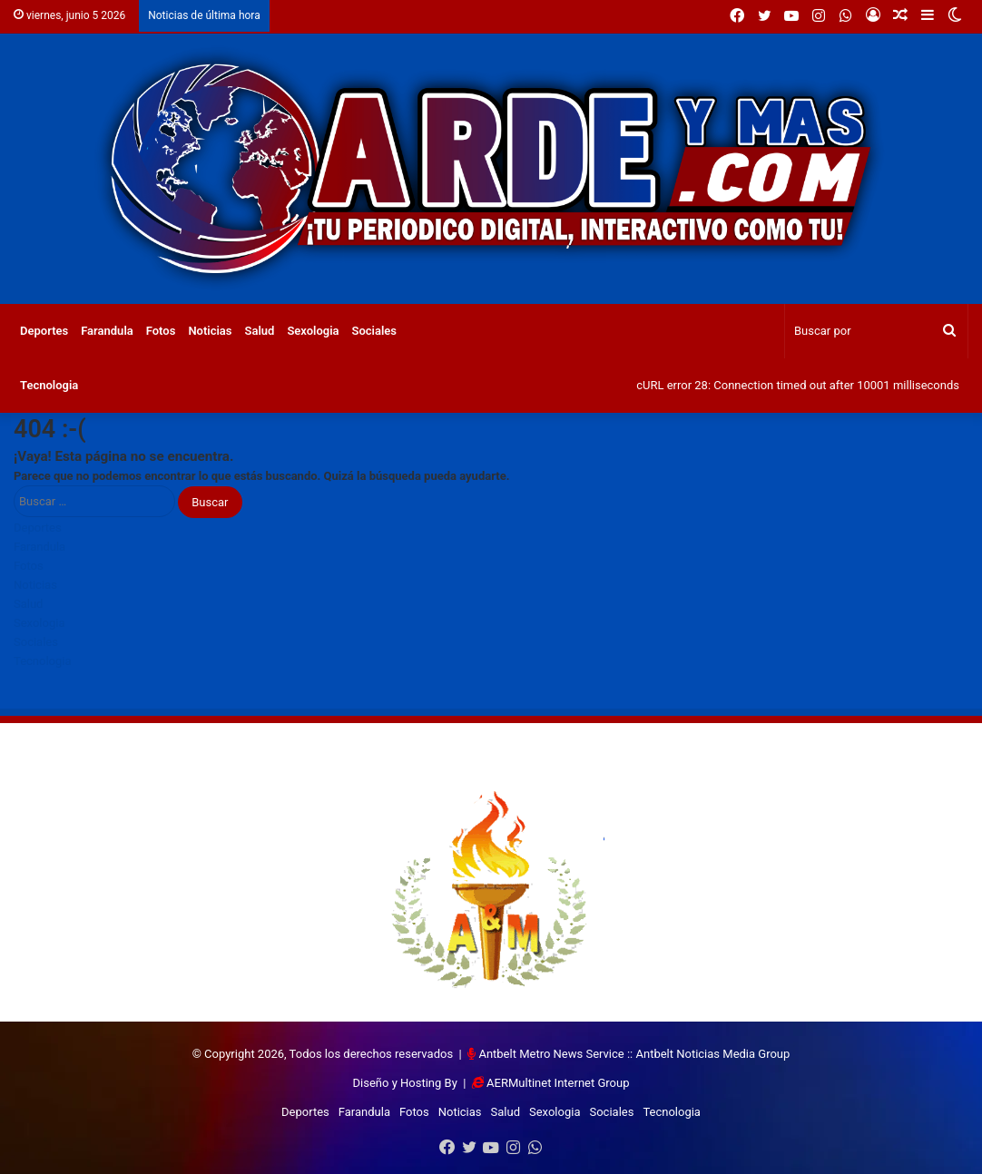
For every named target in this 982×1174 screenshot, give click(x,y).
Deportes (44, 331)
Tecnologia (49, 385)
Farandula (107, 331)
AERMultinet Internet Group (557, 1083)
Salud (260, 331)
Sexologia (313, 331)
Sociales (375, 331)
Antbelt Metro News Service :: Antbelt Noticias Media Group (634, 1054)
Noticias (209, 331)
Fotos (161, 331)
